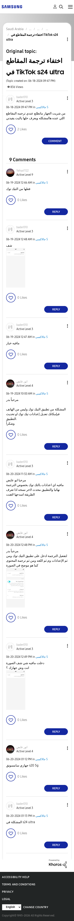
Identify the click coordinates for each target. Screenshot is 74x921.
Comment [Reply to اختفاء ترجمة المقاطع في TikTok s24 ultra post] (55, 141)
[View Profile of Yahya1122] (22, 170)
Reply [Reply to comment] (56, 212)
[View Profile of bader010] (22, 97)
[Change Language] (11, 907)
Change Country (35, 907)
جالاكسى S (42, 107)
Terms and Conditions (19, 884)
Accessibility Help (15, 877)
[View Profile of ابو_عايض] (21, 381)
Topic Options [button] (61, 39)
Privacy (7, 891)
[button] (61, 98)
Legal (6, 899)
